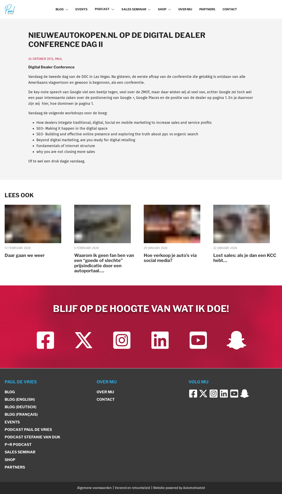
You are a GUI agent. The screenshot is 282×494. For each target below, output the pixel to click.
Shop (164, 9)
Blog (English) (20, 400)
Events (81, 9)
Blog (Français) (21, 414)
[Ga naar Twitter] (83, 340)
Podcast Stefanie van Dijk (32, 437)
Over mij (185, 9)
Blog (62, 9)
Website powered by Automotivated (179, 488)
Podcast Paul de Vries (28, 429)
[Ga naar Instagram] (122, 340)
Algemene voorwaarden (94, 488)
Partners (207, 9)
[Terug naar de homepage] (10, 9)
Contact (230, 9)
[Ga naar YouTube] (198, 340)
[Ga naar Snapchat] (236, 340)
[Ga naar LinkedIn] (160, 340)
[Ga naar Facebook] (45, 340)
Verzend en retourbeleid (132, 488)
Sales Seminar (136, 9)
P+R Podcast (18, 445)
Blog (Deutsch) (20, 407)
